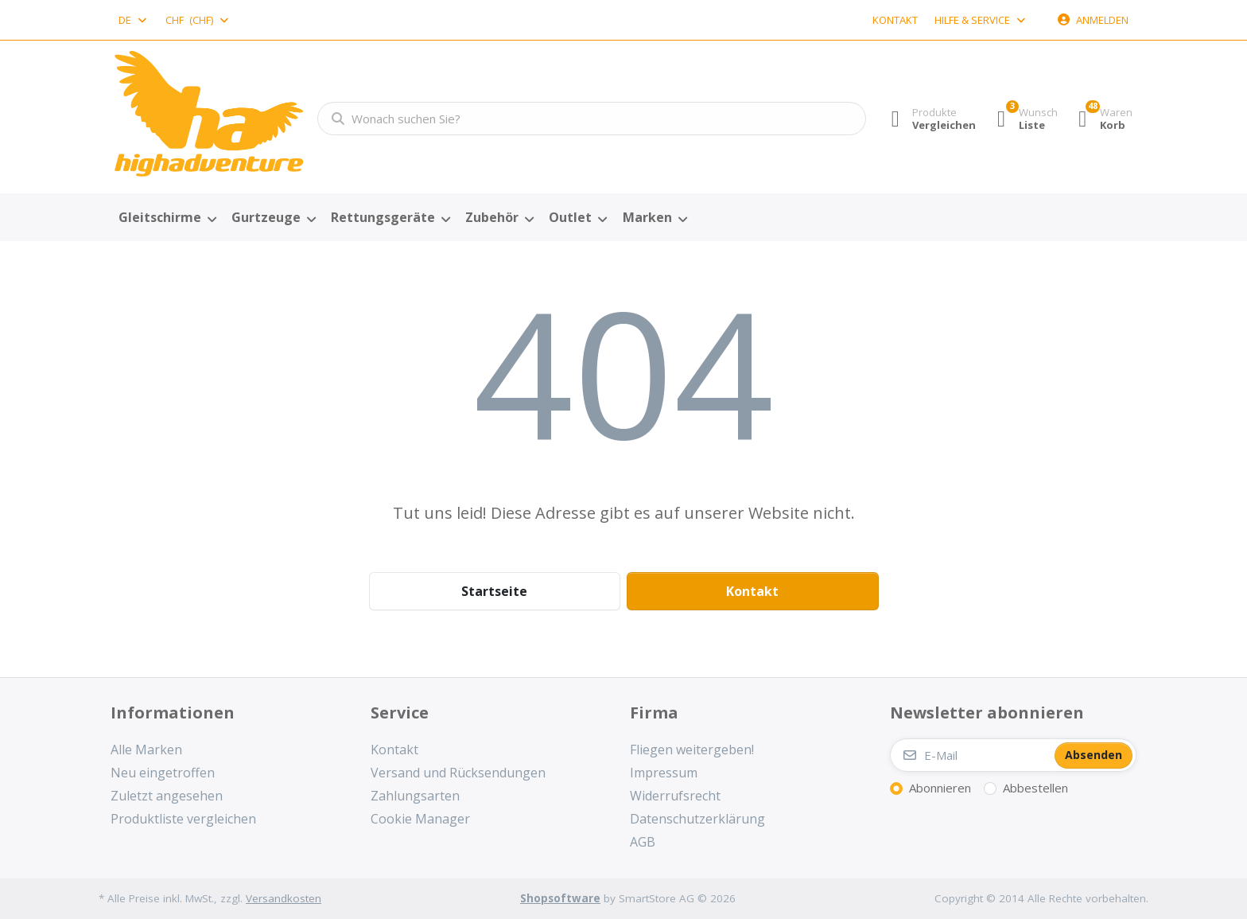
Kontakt (895, 20)
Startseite (494, 591)
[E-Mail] (971, 755)
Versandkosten (283, 898)
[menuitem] (167, 218)
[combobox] (134, 20)
